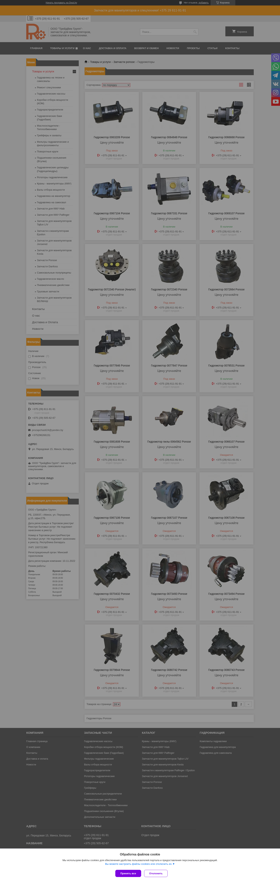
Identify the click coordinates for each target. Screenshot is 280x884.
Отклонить (157, 873)
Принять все (128, 873)
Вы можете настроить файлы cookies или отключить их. (138, 864)
